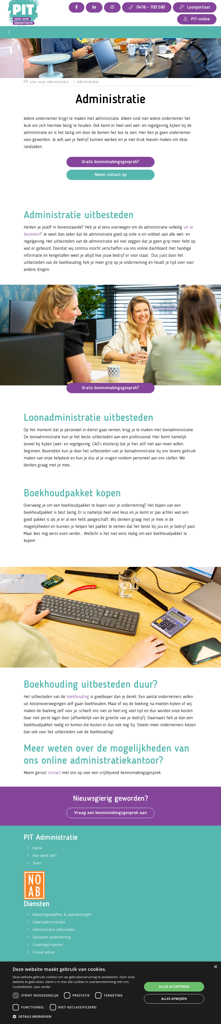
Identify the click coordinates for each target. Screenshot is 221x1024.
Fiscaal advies (44, 952)
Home (37, 848)
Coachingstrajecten (48, 945)
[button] (75, 1016)
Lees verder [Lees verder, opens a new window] (42, 987)
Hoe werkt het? (44, 856)
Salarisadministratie (49, 922)
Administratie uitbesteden (54, 930)
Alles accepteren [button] (174, 986)
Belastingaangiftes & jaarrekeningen (62, 915)
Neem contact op (111, 174)
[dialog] (110, 993)
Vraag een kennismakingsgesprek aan (110, 813)
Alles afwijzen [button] (174, 999)
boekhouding (78, 696)
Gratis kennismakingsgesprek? (110, 162)
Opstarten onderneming (52, 937)
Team (37, 863)
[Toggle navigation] (9, 32)
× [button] (215, 967)
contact (54, 773)
